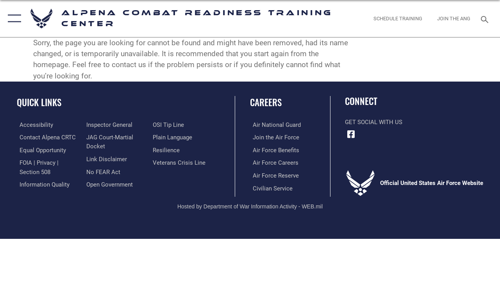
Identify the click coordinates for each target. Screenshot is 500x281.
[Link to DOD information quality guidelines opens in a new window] (42, 183)
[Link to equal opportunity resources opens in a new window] (40, 149)
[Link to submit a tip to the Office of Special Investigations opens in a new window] (169, 124)
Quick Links (39, 102)
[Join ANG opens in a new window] (454, 18)
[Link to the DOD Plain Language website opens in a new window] (173, 136)
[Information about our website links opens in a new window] (105, 158)
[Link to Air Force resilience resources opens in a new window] (167, 149)
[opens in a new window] (33, 124)
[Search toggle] (486, 18)
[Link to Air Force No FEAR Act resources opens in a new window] (102, 170)
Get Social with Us (373, 122)
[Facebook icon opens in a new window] (351, 134)
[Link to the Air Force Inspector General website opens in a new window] (108, 124)
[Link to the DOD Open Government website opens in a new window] (108, 183)
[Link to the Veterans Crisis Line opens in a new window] (180, 161)
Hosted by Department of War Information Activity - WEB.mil (250, 205)
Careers (266, 102)
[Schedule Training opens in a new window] (398, 18)
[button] (12, 18)
